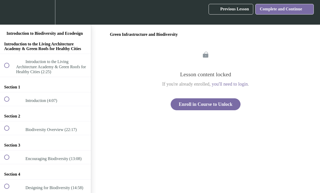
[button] (9, 12)
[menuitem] (45, 12)
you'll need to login (230, 84)
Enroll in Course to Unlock (205, 104)
